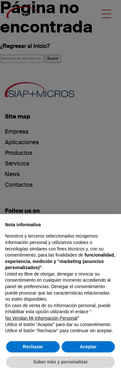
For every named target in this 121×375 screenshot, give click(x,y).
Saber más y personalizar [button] (60, 361)
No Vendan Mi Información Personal (41, 318)
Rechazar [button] (33, 346)
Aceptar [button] (88, 346)
